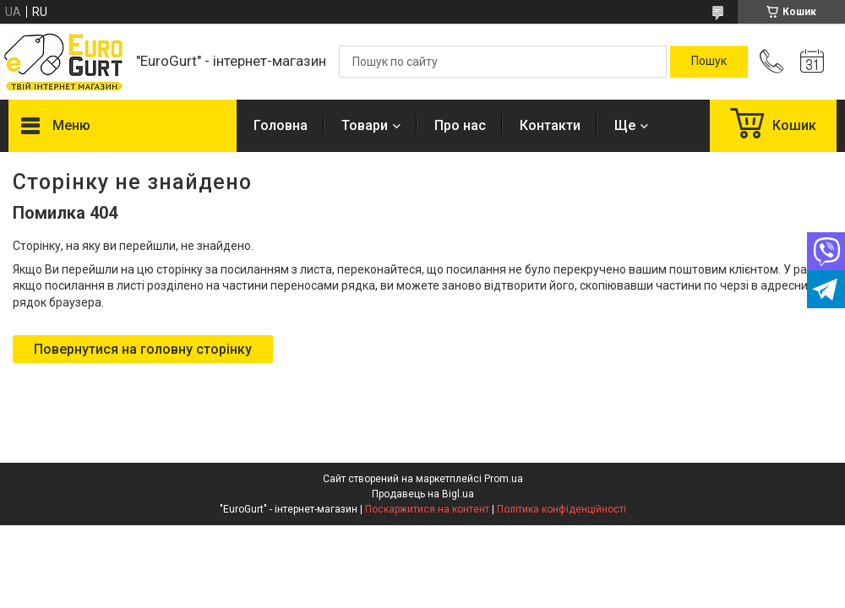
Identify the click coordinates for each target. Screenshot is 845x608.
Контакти (550, 125)
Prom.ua (503, 479)
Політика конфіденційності (561, 509)
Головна (281, 125)
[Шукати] (709, 62)
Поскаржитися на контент (427, 509)
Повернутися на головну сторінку (143, 349)
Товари (364, 125)
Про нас (460, 125)
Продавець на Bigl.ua (423, 494)
